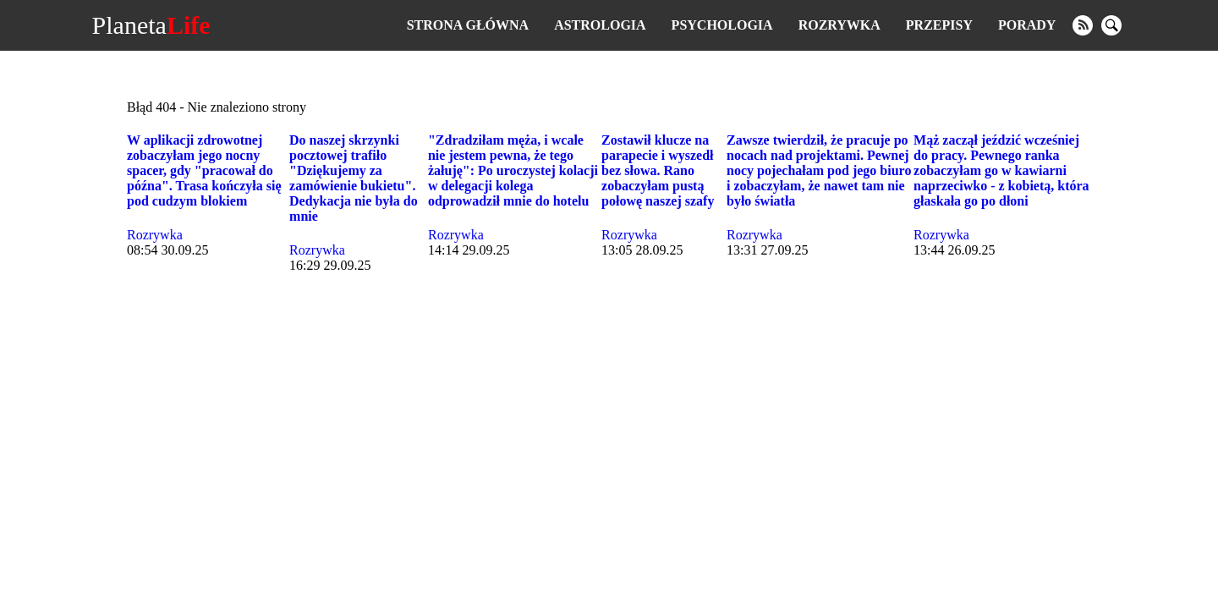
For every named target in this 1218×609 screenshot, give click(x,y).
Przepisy (939, 25)
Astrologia (599, 25)
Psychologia (722, 25)
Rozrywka (839, 25)
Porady (1027, 25)
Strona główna (468, 25)
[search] (1111, 25)
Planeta (151, 25)
